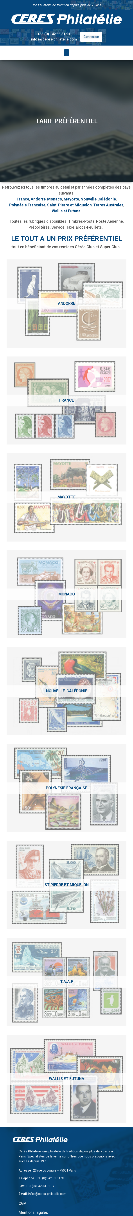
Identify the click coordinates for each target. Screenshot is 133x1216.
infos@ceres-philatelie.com (54, 39)
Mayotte (71, 199)
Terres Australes (108, 205)
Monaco (54, 199)
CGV (22, 1203)
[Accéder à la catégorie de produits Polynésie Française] (66, 788)
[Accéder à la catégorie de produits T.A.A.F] (66, 982)
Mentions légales (33, 1212)
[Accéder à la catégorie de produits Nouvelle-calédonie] (66, 691)
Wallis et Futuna (66, 211)
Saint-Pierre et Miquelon (69, 205)
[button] (66, 52)
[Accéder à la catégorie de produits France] (66, 400)
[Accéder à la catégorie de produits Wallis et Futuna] (66, 1079)
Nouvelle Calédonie (98, 199)
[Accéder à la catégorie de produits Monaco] (66, 594)
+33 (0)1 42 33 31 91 (53, 34)
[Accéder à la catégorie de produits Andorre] (66, 303)
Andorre (38, 199)
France (23, 199)
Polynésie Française (27, 205)
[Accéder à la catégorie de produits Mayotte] (66, 497)
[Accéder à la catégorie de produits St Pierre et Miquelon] (66, 885)
